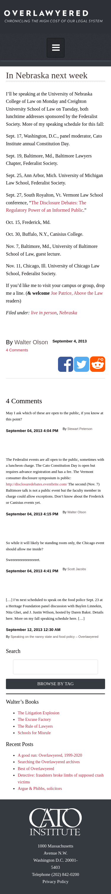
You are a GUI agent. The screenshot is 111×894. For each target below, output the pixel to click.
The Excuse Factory (34, 719)
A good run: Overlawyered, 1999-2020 (50, 755)
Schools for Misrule (34, 733)
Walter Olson (31, 342)
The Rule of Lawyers (35, 726)
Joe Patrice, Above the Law (77, 293)
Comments (17, 350)
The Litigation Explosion (38, 713)
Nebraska (68, 312)
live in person (44, 312)
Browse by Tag (55, 683)
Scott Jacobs (76, 569)
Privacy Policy (56, 881)
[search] (49, 667)
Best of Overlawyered (36, 768)
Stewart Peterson (79, 429)
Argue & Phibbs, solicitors (40, 788)
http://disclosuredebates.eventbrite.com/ (36, 484)
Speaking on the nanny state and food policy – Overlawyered (55, 636)
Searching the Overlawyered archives (49, 762)
